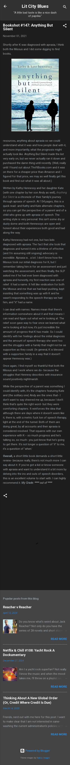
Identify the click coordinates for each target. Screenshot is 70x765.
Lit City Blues (35, 6)
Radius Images (43, 758)
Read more (59, 639)
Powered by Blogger (35, 750)
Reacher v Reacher (17, 607)
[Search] (65, 7)
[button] (65, 26)
